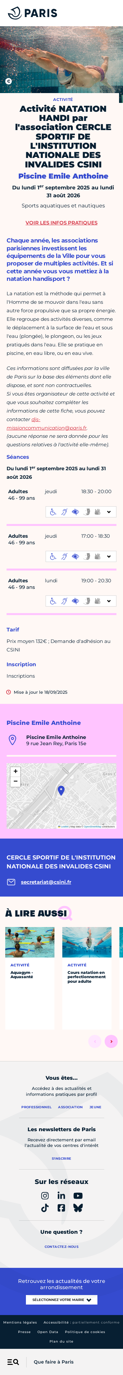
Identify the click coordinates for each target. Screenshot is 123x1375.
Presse (24, 1332)
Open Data (47, 1332)
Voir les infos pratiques (61, 223)
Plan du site (61, 1341)
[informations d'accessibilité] (81, 511)
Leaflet (63, 826)
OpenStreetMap (92, 826)
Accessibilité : (82, 1322)
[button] (61, 790)
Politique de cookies (85, 1332)
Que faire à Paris (53, 1362)
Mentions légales (20, 1322)
